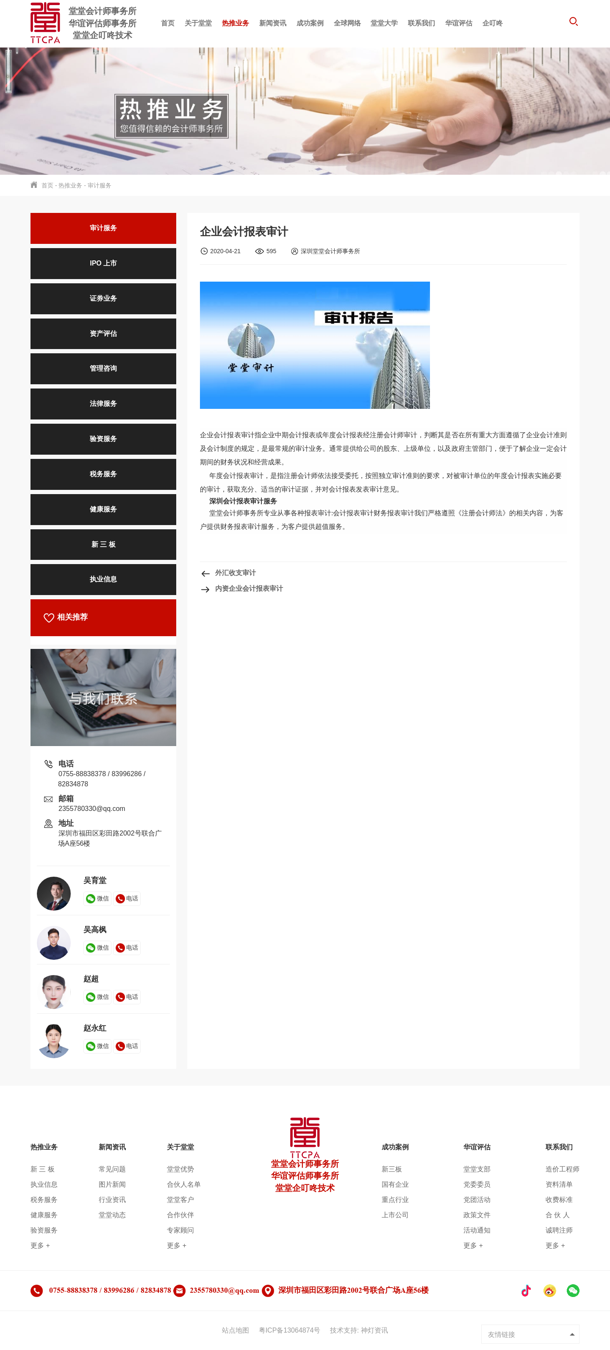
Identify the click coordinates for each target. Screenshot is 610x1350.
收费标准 (559, 1199)
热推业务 (235, 23)
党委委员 (477, 1184)
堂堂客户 (180, 1199)
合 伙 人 (558, 1215)
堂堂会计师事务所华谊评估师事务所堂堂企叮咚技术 (305, 1162)
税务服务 (103, 474)
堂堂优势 (180, 1169)
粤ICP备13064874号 (290, 1330)
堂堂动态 (112, 1215)
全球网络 (347, 23)
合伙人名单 (184, 1184)
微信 (97, 898)
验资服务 (103, 438)
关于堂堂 (198, 23)
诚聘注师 (559, 1230)
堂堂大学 (384, 23)
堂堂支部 (477, 1169)
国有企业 (395, 1184)
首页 (168, 23)
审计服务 (99, 185)
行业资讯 (112, 1199)
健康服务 (103, 509)
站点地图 (235, 1330)
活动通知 (477, 1230)
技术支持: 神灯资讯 (359, 1330)
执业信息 (103, 579)
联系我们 (421, 23)
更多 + (40, 1245)
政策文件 (477, 1215)
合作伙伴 (180, 1215)
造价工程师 (563, 1169)
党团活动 (477, 1199)
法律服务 (103, 403)
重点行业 (395, 1199)
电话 (127, 898)
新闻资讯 (272, 23)
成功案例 (310, 23)
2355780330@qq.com (91, 808)
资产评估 (103, 333)
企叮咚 (492, 23)
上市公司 (395, 1215)
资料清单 (559, 1184)
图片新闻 (112, 1184)
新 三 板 (104, 544)
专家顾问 (180, 1230)
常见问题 (112, 1169)
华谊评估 (458, 23)
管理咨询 (103, 368)
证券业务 (103, 298)
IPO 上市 (103, 263)
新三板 (392, 1169)
